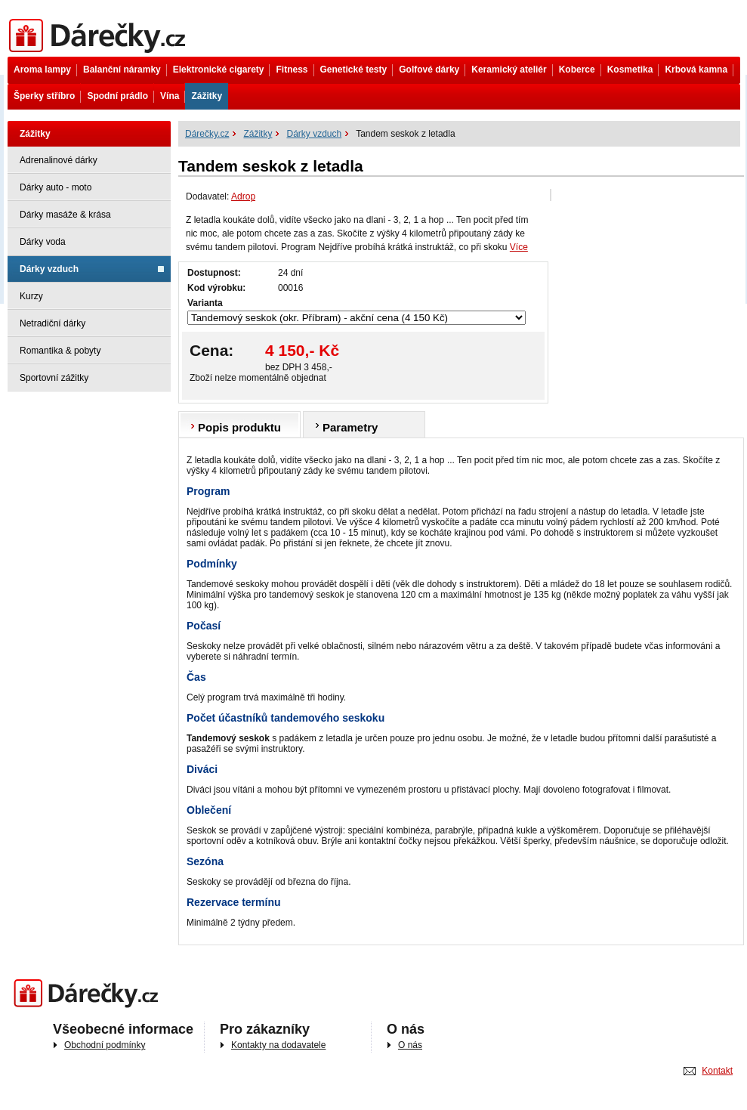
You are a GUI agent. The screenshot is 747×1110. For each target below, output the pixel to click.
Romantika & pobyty (60, 350)
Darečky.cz (89, 994)
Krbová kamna (696, 69)
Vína (169, 96)
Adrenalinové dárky (58, 160)
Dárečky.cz (100, 36)
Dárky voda (43, 242)
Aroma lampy (42, 69)
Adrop (243, 196)
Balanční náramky (122, 69)
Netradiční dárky (52, 323)
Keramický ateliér (508, 69)
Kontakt (717, 1070)
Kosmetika (630, 69)
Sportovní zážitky (54, 378)
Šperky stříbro (44, 96)
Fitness (291, 69)
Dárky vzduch (49, 269)
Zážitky (206, 96)
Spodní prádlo (117, 96)
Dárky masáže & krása (65, 214)
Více (519, 247)
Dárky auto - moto (55, 187)
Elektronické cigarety (218, 69)
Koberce (577, 69)
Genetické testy (353, 69)
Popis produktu (239, 427)
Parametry (350, 427)
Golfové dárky (429, 69)
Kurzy (31, 296)
